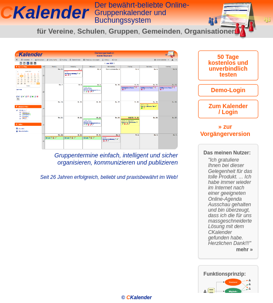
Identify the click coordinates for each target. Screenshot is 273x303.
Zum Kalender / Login (228, 109)
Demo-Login (228, 90)
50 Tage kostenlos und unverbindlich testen (228, 65)
